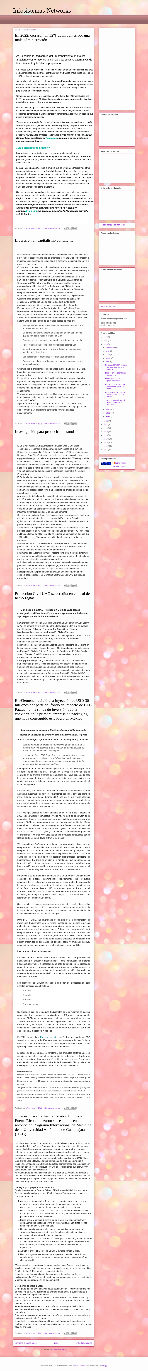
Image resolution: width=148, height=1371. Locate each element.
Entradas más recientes (26, 1343)
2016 (105, 442)
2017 (105, 439)
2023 (105, 344)
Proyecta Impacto (48, 1037)
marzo (108, 409)
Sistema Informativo (108, 306)
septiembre (110, 347)
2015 (105, 446)
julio (108, 351)
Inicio (56, 1343)
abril (108, 362)
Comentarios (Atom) (59, 1350)
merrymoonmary (79, 1366)
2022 (105, 421)
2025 (105, 337)
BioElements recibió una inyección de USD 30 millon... (115, 394)
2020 (105, 428)
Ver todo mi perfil (119, 466)
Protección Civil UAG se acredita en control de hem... (115, 386)
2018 (105, 435)
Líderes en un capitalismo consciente (44, 240)
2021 (105, 425)
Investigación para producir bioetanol (44, 431)
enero (108, 416)
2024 (105, 341)
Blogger (105, 1366)
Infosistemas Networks (42, 10)
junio (108, 354)
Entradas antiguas (84, 1343)
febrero (109, 413)
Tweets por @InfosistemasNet (113, 225)
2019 (105, 432)
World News (120, 463)
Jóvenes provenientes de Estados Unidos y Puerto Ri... (115, 402)
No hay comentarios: (52, 228)
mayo (108, 358)
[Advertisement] (44, 19)
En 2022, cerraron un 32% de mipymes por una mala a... (116, 367)
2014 (105, 450)
